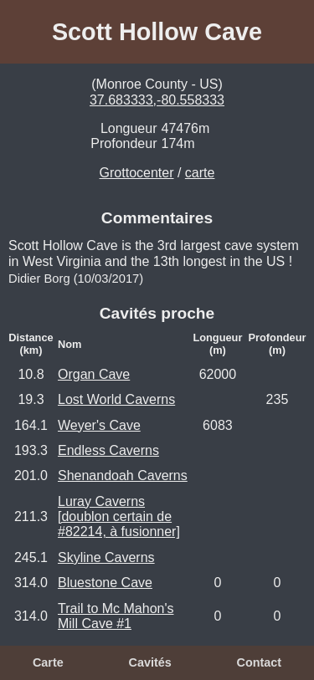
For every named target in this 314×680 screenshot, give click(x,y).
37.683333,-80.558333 (157, 100)
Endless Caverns (108, 450)
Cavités (149, 662)
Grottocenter (137, 173)
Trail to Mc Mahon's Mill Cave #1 (116, 616)
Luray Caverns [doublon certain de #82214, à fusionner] (119, 516)
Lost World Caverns (116, 399)
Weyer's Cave (99, 425)
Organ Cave (94, 374)
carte (200, 173)
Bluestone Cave (105, 582)
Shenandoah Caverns (123, 475)
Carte (48, 662)
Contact (258, 662)
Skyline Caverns (106, 557)
